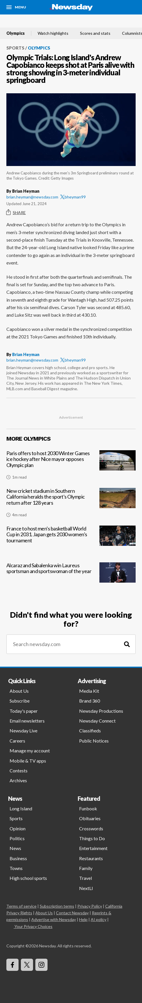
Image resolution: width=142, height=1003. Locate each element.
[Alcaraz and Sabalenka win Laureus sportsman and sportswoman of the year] (71, 579)
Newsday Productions (101, 711)
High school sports (28, 878)
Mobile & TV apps (28, 760)
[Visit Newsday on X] (27, 965)
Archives (18, 780)
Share (16, 212)
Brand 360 (89, 700)
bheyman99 (73, 196)
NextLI (86, 888)
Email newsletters (27, 720)
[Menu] (16, 7)
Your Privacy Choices (33, 926)
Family (85, 868)
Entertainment (93, 848)
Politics (17, 838)
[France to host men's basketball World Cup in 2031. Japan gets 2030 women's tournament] (71, 542)
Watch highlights (53, 33)
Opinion (18, 828)
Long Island (21, 808)
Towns (16, 868)
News (15, 848)
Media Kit (89, 691)
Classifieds (90, 730)
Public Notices (94, 740)
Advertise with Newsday (53, 919)
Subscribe (20, 700)
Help (83, 919)
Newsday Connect (97, 720)
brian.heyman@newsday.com (32, 196)
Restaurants (91, 858)
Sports (15, 47)
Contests (19, 770)
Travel (85, 878)
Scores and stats (95, 33)
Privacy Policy (89, 906)
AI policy (98, 919)
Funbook (88, 808)
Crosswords (91, 828)
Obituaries (90, 818)
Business (18, 858)
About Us (19, 691)
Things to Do (92, 838)
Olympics (15, 33)
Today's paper (24, 711)
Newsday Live (23, 730)
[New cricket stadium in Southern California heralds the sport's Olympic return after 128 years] (71, 505)
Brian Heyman (25, 354)
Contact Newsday (72, 912)
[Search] (127, 644)
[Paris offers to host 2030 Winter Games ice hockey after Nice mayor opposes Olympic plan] (71, 467)
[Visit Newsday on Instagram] (41, 965)
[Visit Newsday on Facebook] (12, 965)
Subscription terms (57, 906)
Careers (17, 740)
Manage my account (30, 750)
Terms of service (21, 906)
